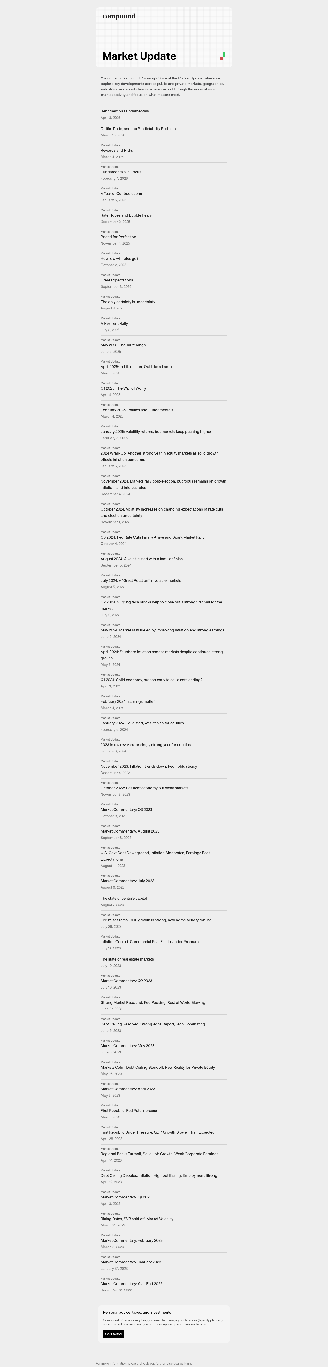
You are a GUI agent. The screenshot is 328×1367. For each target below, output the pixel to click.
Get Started (113, 1334)
